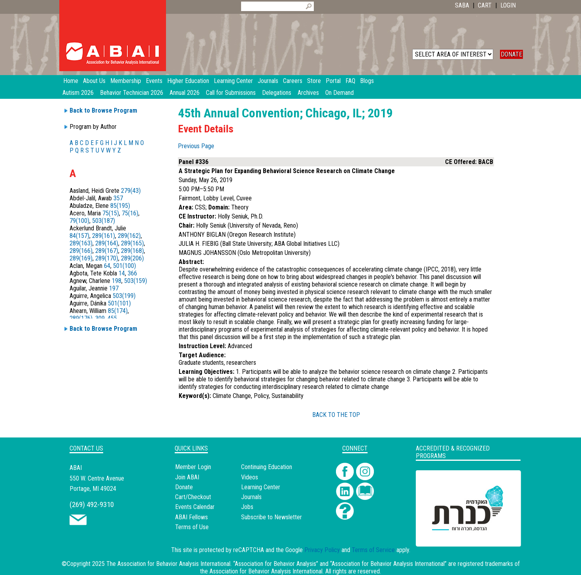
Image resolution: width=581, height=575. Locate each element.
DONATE (511, 54)
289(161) (103, 235)
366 (132, 273)
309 (100, 318)
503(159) (135, 281)
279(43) (131, 190)
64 (107, 266)
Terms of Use (192, 527)
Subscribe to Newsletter (271, 517)
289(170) (106, 258)
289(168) (132, 251)
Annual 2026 (185, 92)
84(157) (79, 235)
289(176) (81, 318)
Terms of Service (373, 550)
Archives (308, 92)
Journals (251, 497)
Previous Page (196, 146)
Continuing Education (266, 467)
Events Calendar (195, 507)
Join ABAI (187, 477)
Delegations (276, 92)
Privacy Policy (322, 550)
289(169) (81, 258)
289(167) (106, 251)
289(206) (132, 258)
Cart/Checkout (193, 497)
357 (118, 198)
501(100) (124, 266)
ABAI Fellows (191, 517)
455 (112, 318)
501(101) (119, 303)
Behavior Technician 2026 (131, 92)
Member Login (193, 467)
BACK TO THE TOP (336, 415)
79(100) (79, 220)
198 (116, 281)
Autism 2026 (78, 92)
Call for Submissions (231, 92)
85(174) (118, 311)
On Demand (339, 92)
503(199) (124, 296)
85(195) (120, 205)
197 (114, 288)
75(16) (130, 213)
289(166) (81, 251)
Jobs (247, 507)
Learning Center (260, 487)
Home (70, 81)
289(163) (81, 243)
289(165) (132, 243)
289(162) (129, 235)
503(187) (103, 220)
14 (122, 273)
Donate (184, 487)
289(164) (106, 243)
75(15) (110, 213)
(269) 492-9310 (92, 504)
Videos (249, 477)
